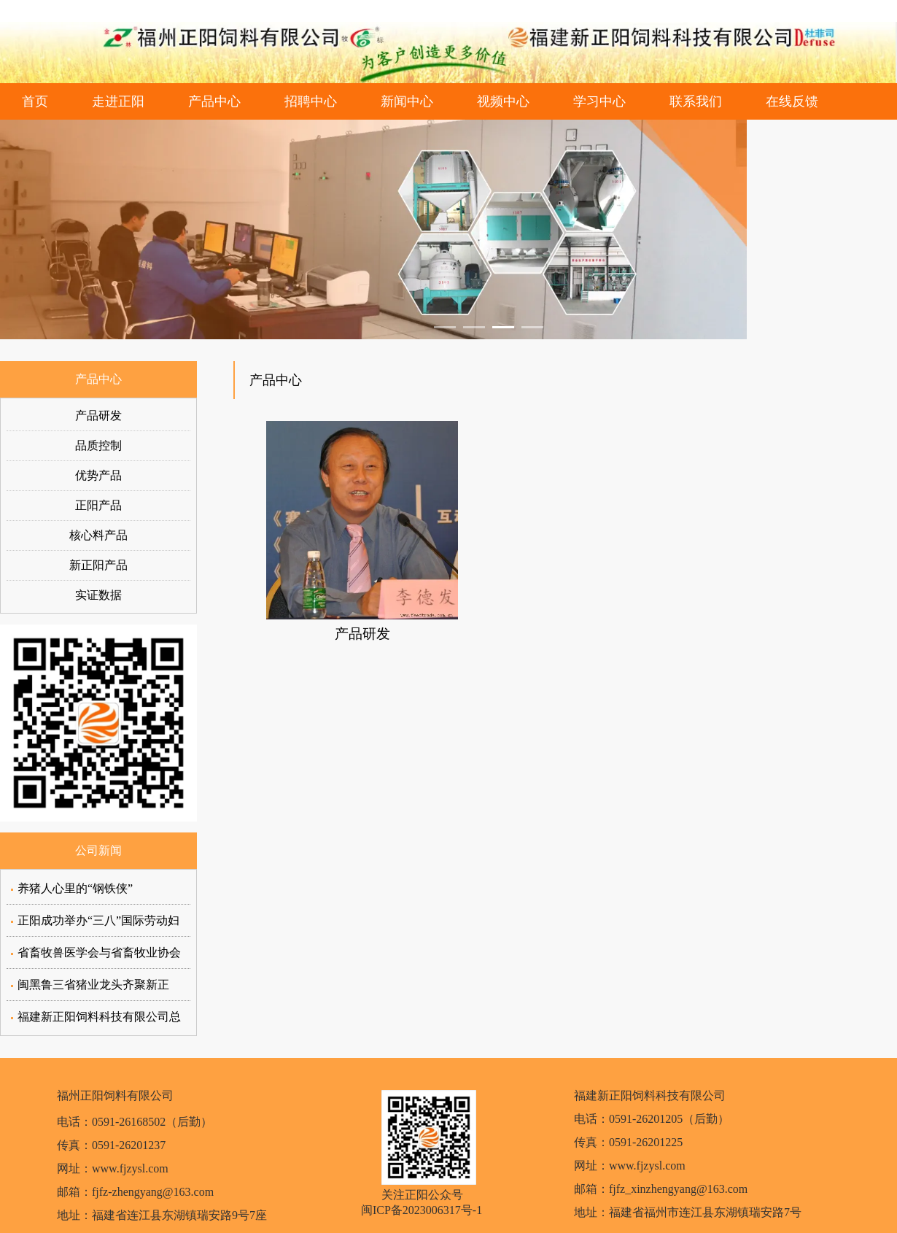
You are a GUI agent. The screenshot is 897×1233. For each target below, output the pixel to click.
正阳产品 (98, 505)
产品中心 (214, 101)
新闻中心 (407, 101)
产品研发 (98, 415)
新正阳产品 (98, 565)
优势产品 (98, 475)
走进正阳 (118, 101)
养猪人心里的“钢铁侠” (75, 888)
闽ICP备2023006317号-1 (421, 1210)
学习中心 (599, 101)
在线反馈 (792, 101)
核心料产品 (98, 535)
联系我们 (695, 101)
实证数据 (98, 595)
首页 (35, 101)
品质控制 (98, 445)
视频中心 (503, 101)
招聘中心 (310, 101)
